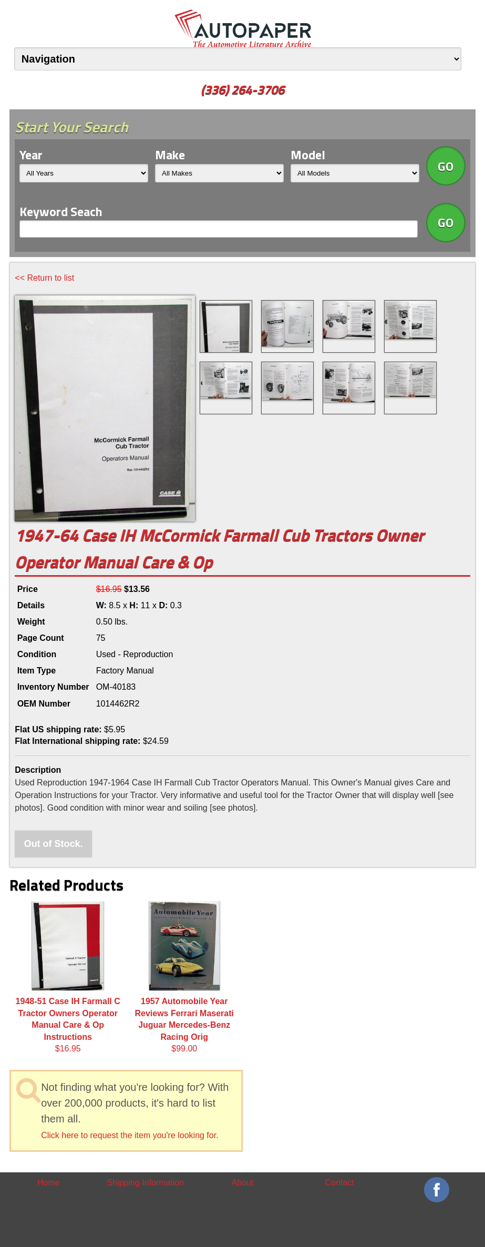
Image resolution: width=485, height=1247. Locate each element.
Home (48, 1182)
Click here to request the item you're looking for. (129, 1135)
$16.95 (68, 977)
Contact (339, 1182)
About (243, 1182)
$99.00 (184, 977)
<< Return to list (44, 277)
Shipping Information (145, 1182)
